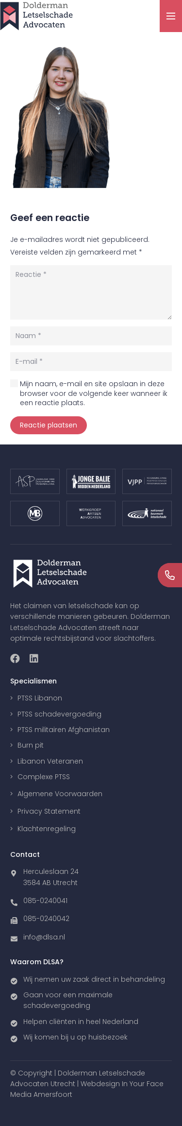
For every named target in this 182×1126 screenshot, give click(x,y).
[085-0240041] (16, 900)
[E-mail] (91, 361)
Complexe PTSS (43, 777)
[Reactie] (91, 292)
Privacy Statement (49, 811)
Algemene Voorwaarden (59, 794)
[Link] (36, 16)
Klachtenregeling (46, 829)
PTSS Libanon (39, 698)
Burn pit (30, 745)
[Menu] (171, 16)
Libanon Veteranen (50, 761)
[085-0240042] (16, 918)
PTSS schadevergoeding (59, 714)
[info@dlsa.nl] (16, 937)
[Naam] (91, 335)
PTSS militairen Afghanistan (63, 729)
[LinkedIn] (34, 658)
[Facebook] (15, 658)
